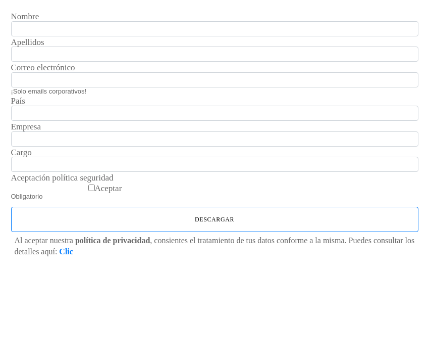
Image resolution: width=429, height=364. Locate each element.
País (18, 101)
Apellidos (27, 42)
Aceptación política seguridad (62, 178)
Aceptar (108, 189)
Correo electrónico (43, 68)
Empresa (26, 127)
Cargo (21, 153)
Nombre (25, 17)
